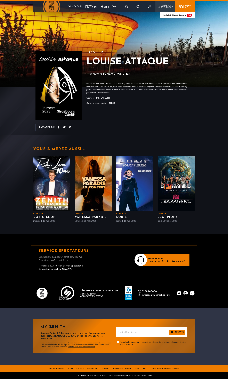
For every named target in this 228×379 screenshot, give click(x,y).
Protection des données (87, 368)
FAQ (114, 6)
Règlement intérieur (122, 368)
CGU (70, 368)
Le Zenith (105, 6)
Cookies (105, 368)
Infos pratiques (91, 6)
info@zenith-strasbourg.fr (156, 295)
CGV (137, 368)
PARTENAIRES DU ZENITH (185, 6)
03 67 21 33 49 (155, 258)
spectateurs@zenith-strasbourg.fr (167, 261)
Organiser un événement (165, 6)
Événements (74, 6)
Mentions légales (57, 368)
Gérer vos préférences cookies (165, 368)
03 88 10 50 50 (149, 291)
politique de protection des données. (81, 347)
